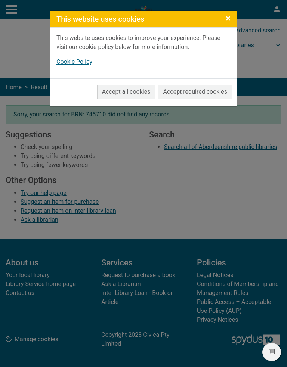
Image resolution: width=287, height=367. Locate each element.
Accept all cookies (126, 91)
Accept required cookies (195, 91)
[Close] (228, 18)
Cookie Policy (74, 61)
